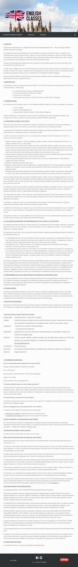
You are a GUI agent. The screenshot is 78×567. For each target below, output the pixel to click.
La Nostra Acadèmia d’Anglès (12, 35)
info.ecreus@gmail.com (21, 343)
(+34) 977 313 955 (39, 562)
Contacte (43, 35)
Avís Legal (13, 560)
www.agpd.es (55, 483)
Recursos (31, 35)
